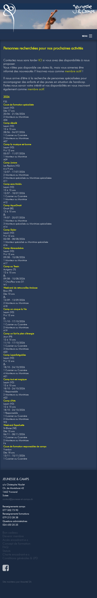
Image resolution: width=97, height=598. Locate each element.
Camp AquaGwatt (12, 205)
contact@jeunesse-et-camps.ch (18, 499)
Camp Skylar (9, 229)
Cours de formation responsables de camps (24, 446)
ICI (40, 60)
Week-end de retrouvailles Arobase (20, 287)
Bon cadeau (10, 532)
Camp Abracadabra (13, 248)
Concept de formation (16, 543)
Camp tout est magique (15, 379)
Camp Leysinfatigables (14, 355)
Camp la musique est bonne (17, 144)
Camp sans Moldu (12, 184)
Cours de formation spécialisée (18, 104)
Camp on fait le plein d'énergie (18, 333)
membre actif (73, 71)
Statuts (6, 551)
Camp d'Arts (9, 400)
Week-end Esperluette (13, 425)
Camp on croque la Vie (15, 309)
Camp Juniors (10, 162)
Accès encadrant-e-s (15, 540)
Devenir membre (13, 536)
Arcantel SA (25, 581)
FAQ (5, 547)
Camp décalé (10, 123)
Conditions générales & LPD (20, 558)
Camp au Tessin (11, 266)
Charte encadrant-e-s (16, 554)
